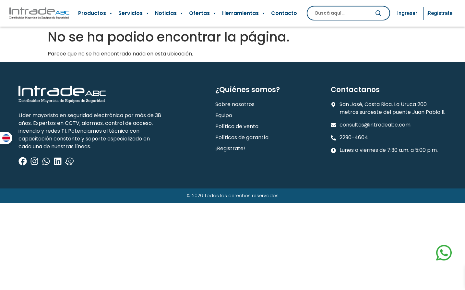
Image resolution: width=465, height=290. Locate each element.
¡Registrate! (230, 148)
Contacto (284, 13)
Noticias (169, 13)
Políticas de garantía (241, 137)
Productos (95, 13)
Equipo (223, 115)
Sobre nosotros (235, 104)
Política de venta (236, 126)
